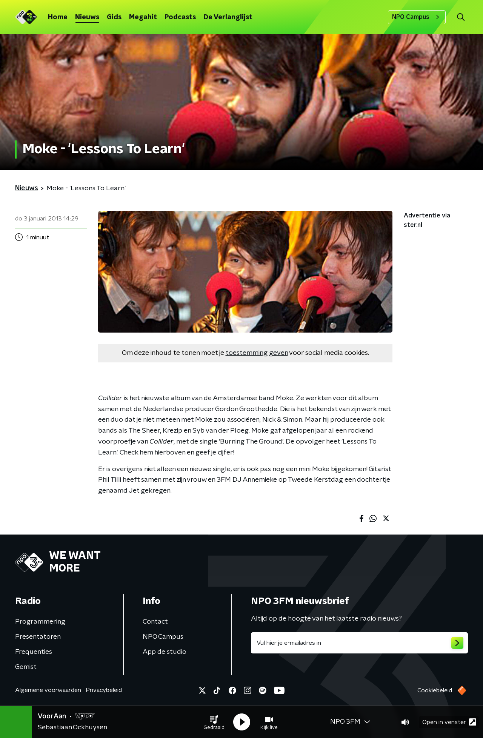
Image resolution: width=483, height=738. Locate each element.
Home (58, 17)
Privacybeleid (104, 690)
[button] (214, 722)
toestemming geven (257, 353)
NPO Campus (416, 17)
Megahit (143, 17)
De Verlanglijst (227, 17)
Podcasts (180, 17)
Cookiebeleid (434, 690)
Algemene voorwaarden (48, 690)
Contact (155, 621)
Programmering (40, 621)
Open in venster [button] (449, 722)
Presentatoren (38, 636)
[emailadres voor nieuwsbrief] (359, 642)
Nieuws (87, 17)
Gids (114, 17)
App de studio (164, 652)
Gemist (26, 667)
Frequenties (33, 652)
